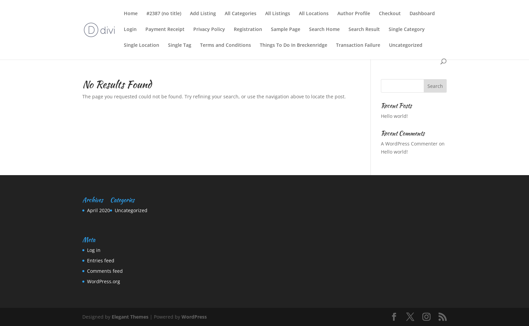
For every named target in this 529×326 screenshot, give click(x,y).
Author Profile (353, 14)
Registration (248, 29)
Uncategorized (405, 45)
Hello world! (394, 116)
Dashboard (422, 14)
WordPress (194, 317)
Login (130, 29)
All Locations (314, 14)
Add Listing (203, 14)
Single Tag (179, 45)
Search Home (324, 29)
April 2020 (98, 210)
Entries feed (100, 260)
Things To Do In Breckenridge (293, 45)
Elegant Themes (130, 317)
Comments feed (105, 271)
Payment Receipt (165, 29)
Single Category (407, 29)
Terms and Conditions (225, 45)
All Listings (277, 14)
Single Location (141, 45)
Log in (94, 250)
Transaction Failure (358, 45)
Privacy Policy (209, 29)
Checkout (390, 14)
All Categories (240, 14)
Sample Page (285, 29)
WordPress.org (103, 281)
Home (131, 14)
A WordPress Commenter (409, 143)
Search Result (364, 29)
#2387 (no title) (163, 14)
